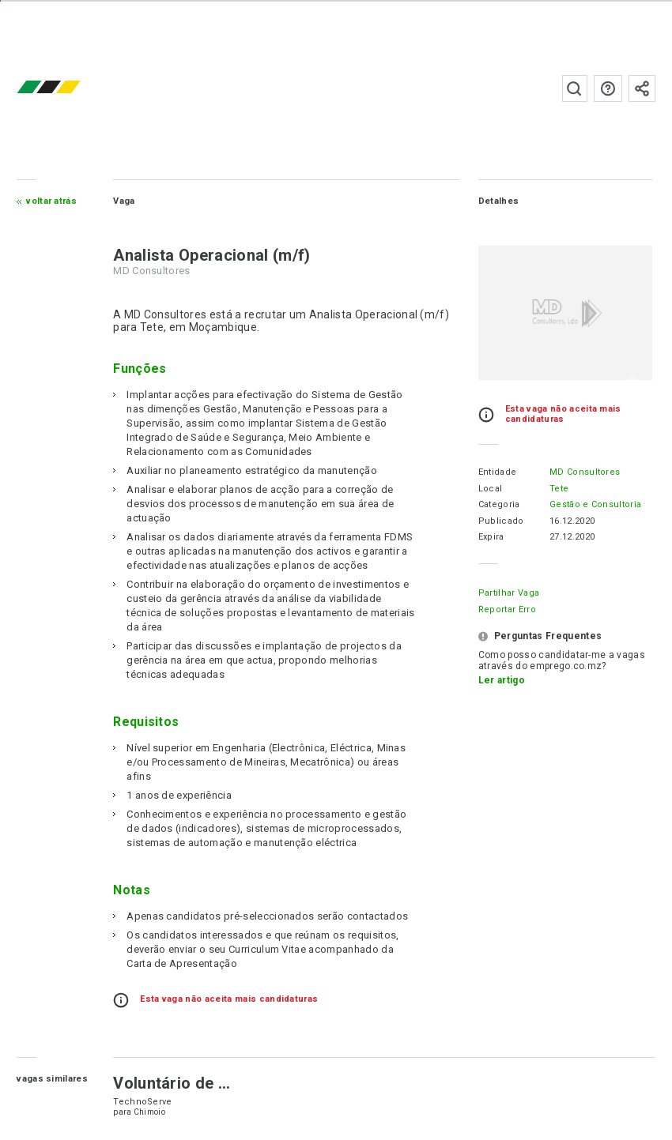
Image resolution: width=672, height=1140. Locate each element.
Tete (558, 488)
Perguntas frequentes (608, 88)
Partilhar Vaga (508, 593)
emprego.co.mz (72, 88)
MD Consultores (584, 472)
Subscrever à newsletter (642, 88)
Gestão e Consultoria (595, 504)
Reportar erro (507, 609)
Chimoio (149, 1112)
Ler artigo (501, 680)
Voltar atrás (51, 201)
